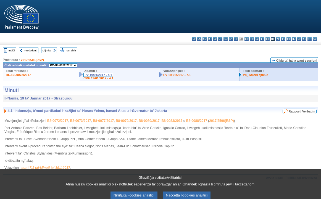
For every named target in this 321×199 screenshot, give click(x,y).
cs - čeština (204, 39)
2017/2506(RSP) (32, 60)
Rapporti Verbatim (302, 111)
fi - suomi (309, 39)
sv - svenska (315, 39)
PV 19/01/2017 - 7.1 (177, 75)
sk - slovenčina (299, 39)
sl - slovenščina (304, 39)
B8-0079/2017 (126, 121)
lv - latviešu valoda (257, 39)
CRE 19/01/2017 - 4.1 (98, 78)
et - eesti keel (220, 39)
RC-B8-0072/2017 (18, 75)
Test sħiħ (70, 50)
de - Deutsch (215, 39)
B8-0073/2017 (80, 121)
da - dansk (210, 39)
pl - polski (283, 39)
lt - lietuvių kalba (262, 39)
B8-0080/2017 (149, 121)
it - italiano (252, 39)
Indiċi (12, 50)
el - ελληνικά (225, 39)
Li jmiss (47, 50)
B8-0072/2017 (57, 121)
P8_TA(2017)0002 (255, 75)
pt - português (288, 39)
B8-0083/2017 (171, 121)
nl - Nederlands (278, 39)
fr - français (236, 39)
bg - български (194, 39)
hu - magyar (267, 39)
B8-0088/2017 (196, 121)
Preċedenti (30, 50)
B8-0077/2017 (103, 121)
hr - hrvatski (246, 39)
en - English (231, 39)
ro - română (294, 39)
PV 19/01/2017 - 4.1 (98, 75)
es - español (199, 39)
